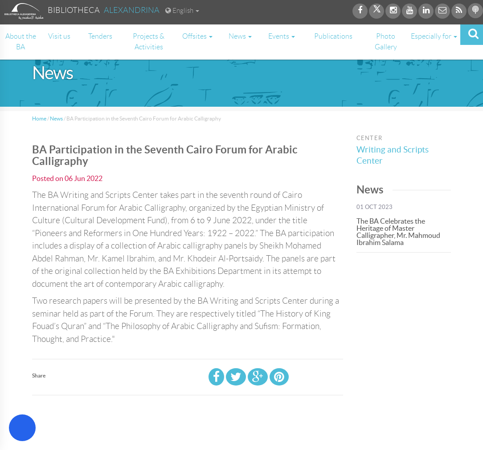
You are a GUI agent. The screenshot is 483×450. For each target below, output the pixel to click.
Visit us (59, 36)
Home (39, 118)
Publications (333, 36)
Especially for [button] (434, 36)
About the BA (20, 41)
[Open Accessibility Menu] (22, 427)
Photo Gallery (386, 41)
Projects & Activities (148, 41)
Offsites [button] (197, 36)
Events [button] (281, 36)
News (56, 118)
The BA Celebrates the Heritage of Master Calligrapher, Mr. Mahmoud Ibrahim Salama (398, 231)
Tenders (100, 36)
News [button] (240, 36)
